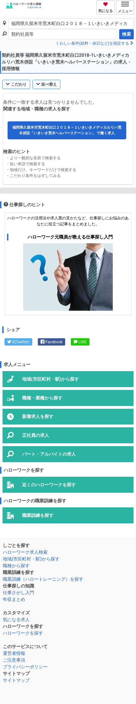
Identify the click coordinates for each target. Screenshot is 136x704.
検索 (126, 34)
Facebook (51, 342)
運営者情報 (14, 653)
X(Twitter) (18, 342)
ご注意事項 (14, 660)
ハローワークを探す (23, 633)
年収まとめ (14, 599)
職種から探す (16, 565)
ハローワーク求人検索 (25, 552)
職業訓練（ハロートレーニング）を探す (43, 579)
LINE (80, 342)
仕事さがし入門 (18, 592)
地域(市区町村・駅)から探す (31, 559)
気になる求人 (16, 619)
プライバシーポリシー (25, 666)
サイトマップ (16, 680)
